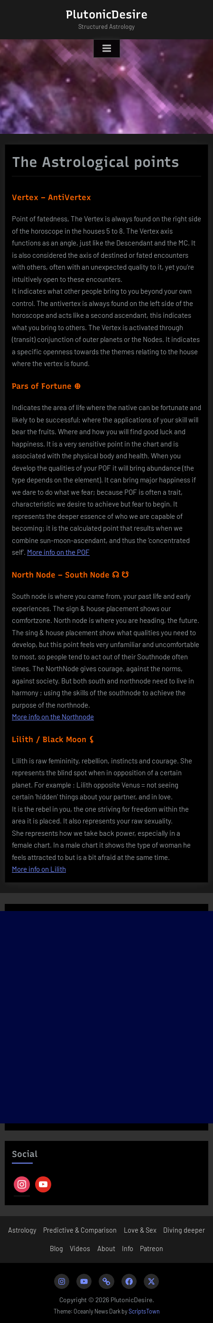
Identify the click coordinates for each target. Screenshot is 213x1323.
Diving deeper (184, 1230)
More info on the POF (58, 552)
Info (127, 1248)
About (106, 1248)
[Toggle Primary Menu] (106, 48)
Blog (56, 1248)
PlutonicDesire (107, 14)
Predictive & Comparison (80, 1230)
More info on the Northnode (53, 716)
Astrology (22, 1230)
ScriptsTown (144, 1311)
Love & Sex (140, 1230)
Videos (80, 1248)
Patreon (151, 1248)
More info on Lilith (39, 869)
